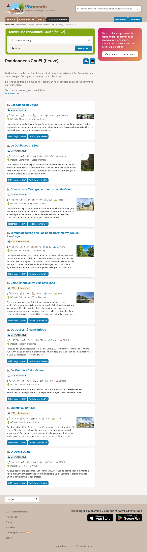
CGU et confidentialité (16, 511)
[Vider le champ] (83, 40)
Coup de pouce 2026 (17, 532)
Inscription (120, 19)
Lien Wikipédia (13, 93)
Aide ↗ (41, 19)
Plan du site (11, 516)
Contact (9, 537)
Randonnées (26, 19)
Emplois (9, 522)
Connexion (135, 19)
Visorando (9, 24)
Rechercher (83, 48)
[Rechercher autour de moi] (89, 40)
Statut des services (64, 546)
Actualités (10, 527)
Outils (11, 19)
